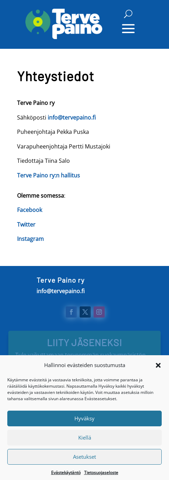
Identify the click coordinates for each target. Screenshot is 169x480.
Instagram (30, 239)
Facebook (29, 210)
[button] (158, 369)
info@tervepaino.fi (72, 117)
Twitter (26, 224)
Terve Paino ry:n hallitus (48, 175)
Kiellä (84, 442)
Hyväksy (84, 422)
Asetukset (84, 461)
